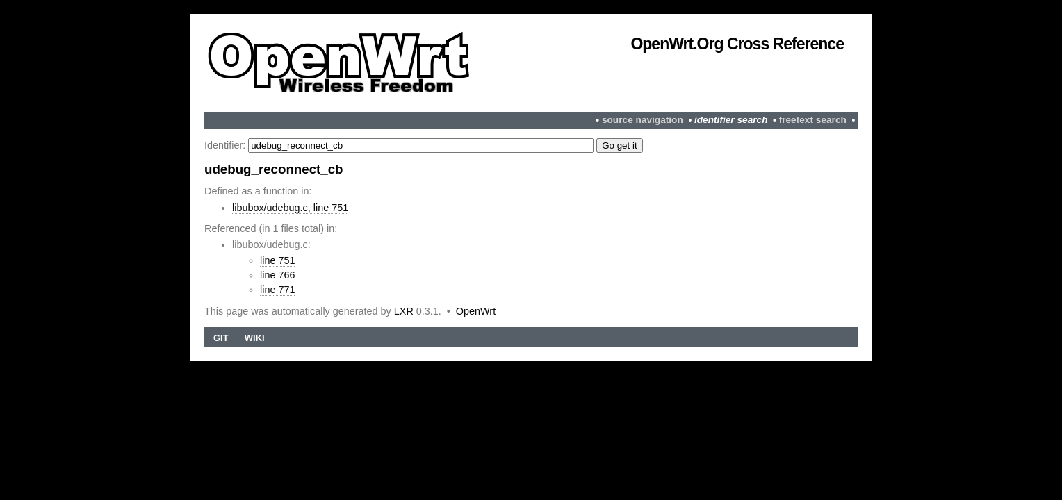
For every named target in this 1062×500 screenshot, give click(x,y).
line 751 (277, 260)
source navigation (642, 120)
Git (221, 338)
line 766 (277, 275)
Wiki (255, 338)
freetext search (813, 120)
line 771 (277, 289)
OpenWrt (476, 311)
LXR (404, 311)
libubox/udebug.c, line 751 (290, 207)
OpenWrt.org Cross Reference (737, 44)
